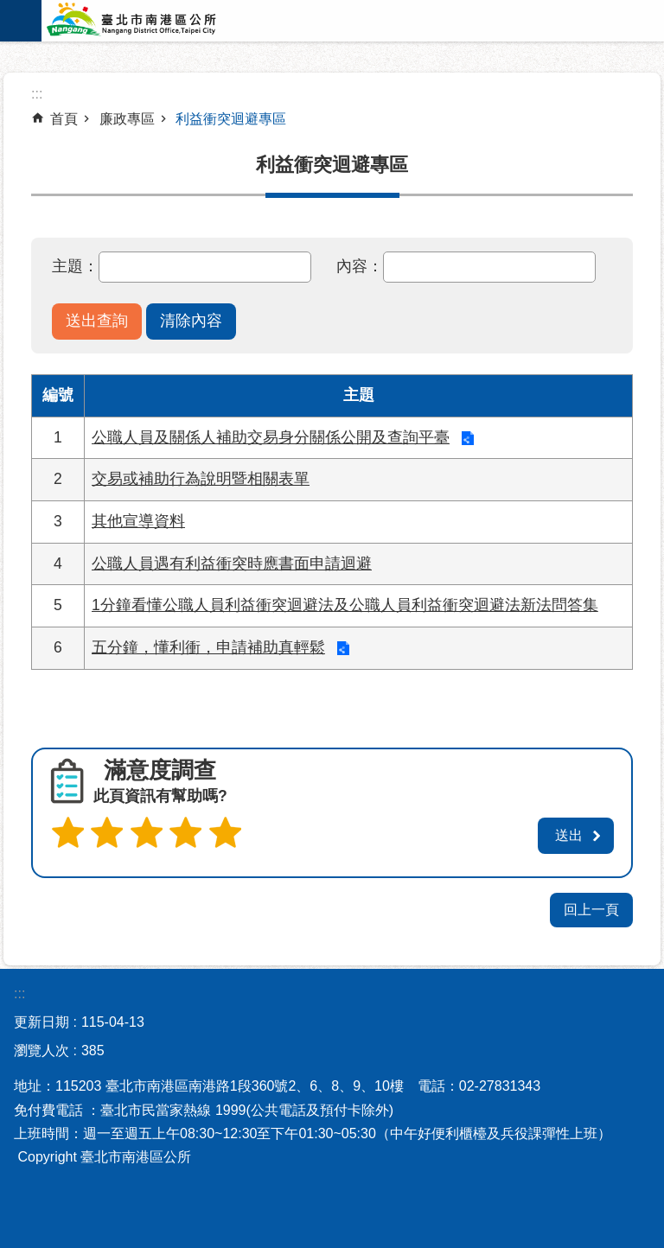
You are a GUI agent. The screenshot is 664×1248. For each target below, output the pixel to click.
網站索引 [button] (21, 20)
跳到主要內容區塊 (9, 9)
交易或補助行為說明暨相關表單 (201, 478)
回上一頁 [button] (591, 907)
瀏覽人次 (41, 1048)
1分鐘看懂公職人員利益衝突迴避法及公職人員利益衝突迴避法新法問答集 (345, 605)
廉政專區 (127, 118)
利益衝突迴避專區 (231, 118)
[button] (97, 321)
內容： (359, 266)
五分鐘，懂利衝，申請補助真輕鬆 (208, 647)
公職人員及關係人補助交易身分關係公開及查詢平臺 (271, 437)
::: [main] (36, 93)
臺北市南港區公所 (154, 20)
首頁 (64, 118)
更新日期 (41, 1019)
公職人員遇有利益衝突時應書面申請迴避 (232, 563)
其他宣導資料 (138, 521)
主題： (75, 266)
